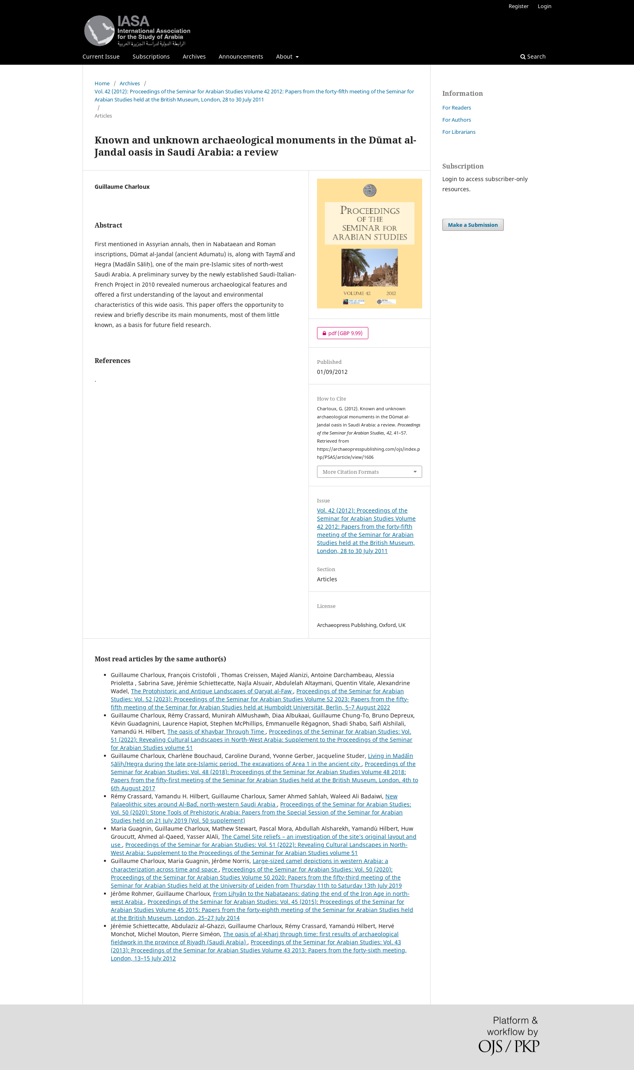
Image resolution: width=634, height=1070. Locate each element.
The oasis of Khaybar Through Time (216, 731)
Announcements (241, 56)
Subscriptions (151, 56)
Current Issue (101, 56)
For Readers (456, 107)
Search (533, 56)
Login (545, 6)
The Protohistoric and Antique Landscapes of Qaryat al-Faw (212, 691)
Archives (194, 56)
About (285, 56)
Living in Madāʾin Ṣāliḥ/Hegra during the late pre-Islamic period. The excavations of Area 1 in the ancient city (262, 760)
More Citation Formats (351, 471)
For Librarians (459, 131)
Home (102, 83)
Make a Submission (473, 224)
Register (518, 6)
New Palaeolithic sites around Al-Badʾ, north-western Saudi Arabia (254, 800)
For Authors (456, 119)
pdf (340, 333)
